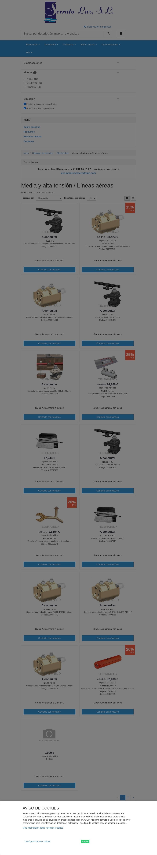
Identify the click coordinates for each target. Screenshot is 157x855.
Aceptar (85, 841)
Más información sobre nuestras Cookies (43, 828)
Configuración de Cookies (37, 841)
